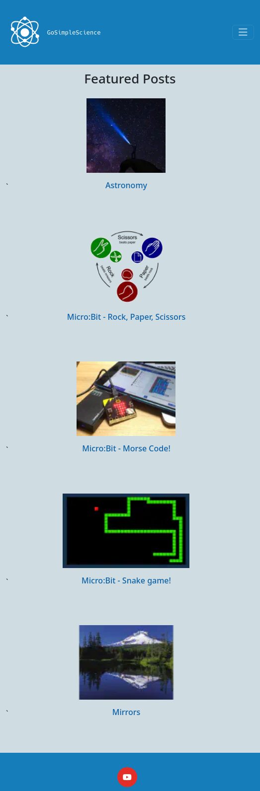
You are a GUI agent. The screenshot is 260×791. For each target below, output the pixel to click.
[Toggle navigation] (243, 32)
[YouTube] (127, 777)
